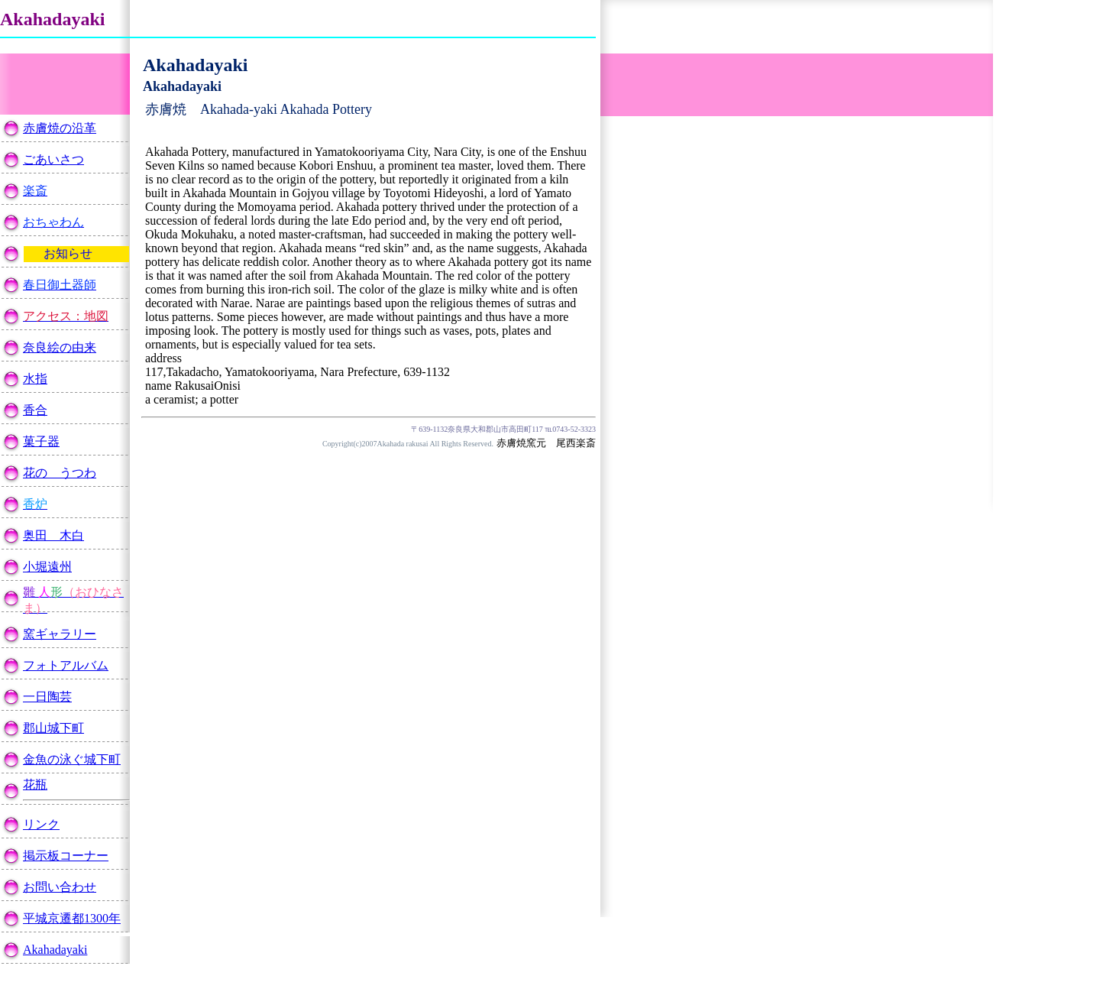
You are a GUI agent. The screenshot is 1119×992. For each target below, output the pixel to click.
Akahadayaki (55, 949)
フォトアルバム (65, 665)
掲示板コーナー (65, 855)
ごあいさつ (53, 159)
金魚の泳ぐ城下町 (72, 759)
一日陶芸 (47, 696)
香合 (35, 410)
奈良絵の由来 (59, 347)
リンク (41, 824)
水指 (35, 378)
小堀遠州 (47, 566)
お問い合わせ (59, 886)
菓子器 (41, 441)
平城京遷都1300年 (72, 918)
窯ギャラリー (59, 633)
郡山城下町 (53, 727)
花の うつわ (59, 472)
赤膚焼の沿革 (59, 128)
